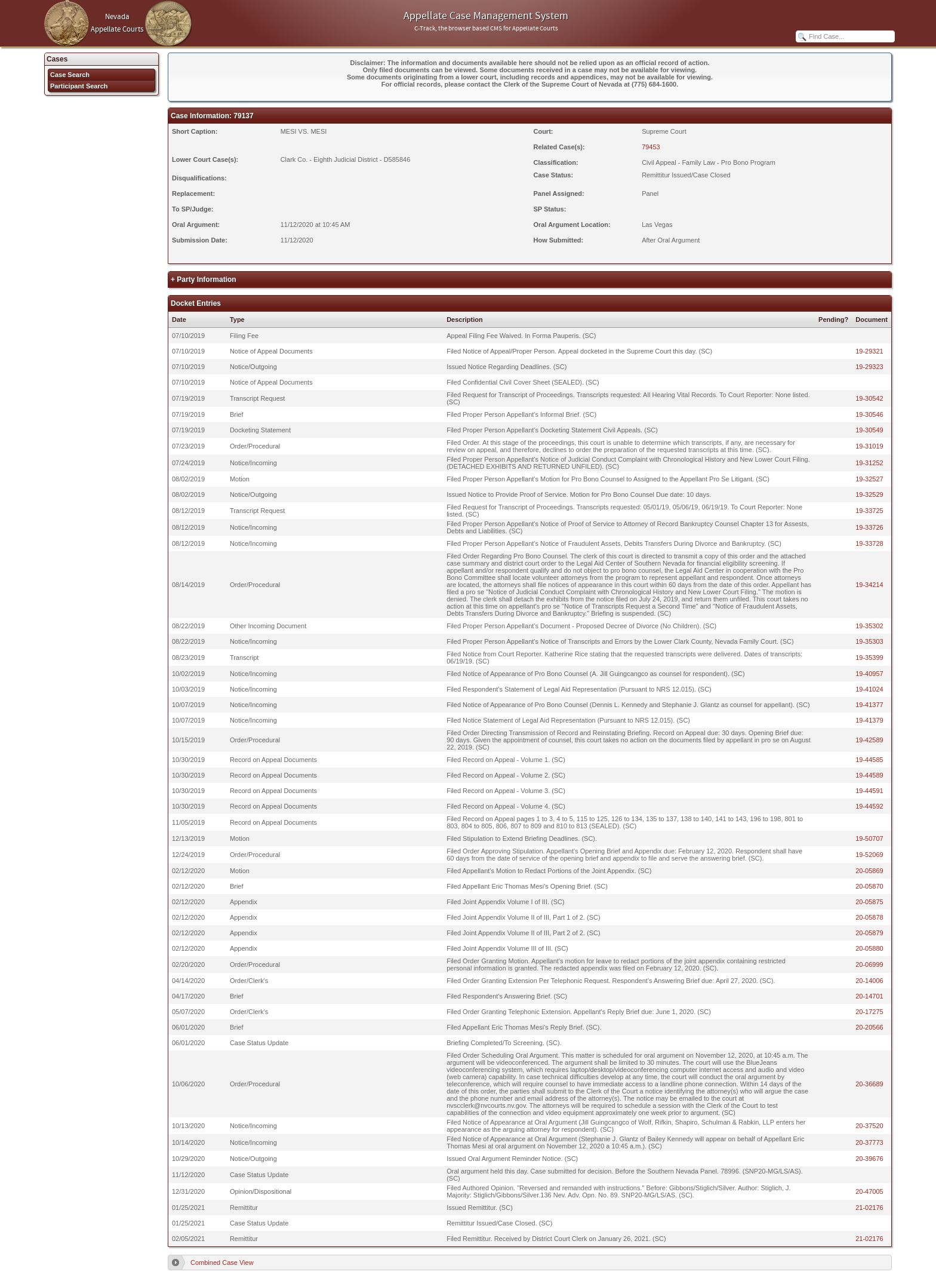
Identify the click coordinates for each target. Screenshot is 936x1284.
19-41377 (869, 704)
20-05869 (869, 870)
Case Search (70, 74)
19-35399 (869, 657)
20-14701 (869, 996)
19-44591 (869, 790)
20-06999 (869, 964)
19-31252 (869, 462)
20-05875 (869, 901)
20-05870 (869, 886)
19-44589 (869, 775)
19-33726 (869, 527)
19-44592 (869, 806)
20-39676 (869, 1158)
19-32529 (869, 494)
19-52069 (869, 854)
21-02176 (869, 1207)
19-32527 (869, 479)
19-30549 (869, 430)
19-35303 (869, 641)
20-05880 (869, 948)
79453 (651, 146)
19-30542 (869, 398)
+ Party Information (203, 279)
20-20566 (869, 1027)
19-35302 (869, 625)
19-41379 (869, 720)
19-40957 (869, 673)
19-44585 (869, 759)
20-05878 (869, 917)
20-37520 (869, 1125)
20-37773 (869, 1142)
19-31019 (869, 446)
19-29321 (869, 351)
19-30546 (869, 414)
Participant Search (79, 86)
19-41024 (869, 689)
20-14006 (869, 980)
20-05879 (869, 932)
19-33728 (869, 543)
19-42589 (869, 740)
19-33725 (869, 510)
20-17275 (869, 1011)
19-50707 (869, 838)
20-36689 (869, 1084)
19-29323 (869, 366)
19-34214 (869, 584)
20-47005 (869, 1191)
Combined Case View (222, 1262)
